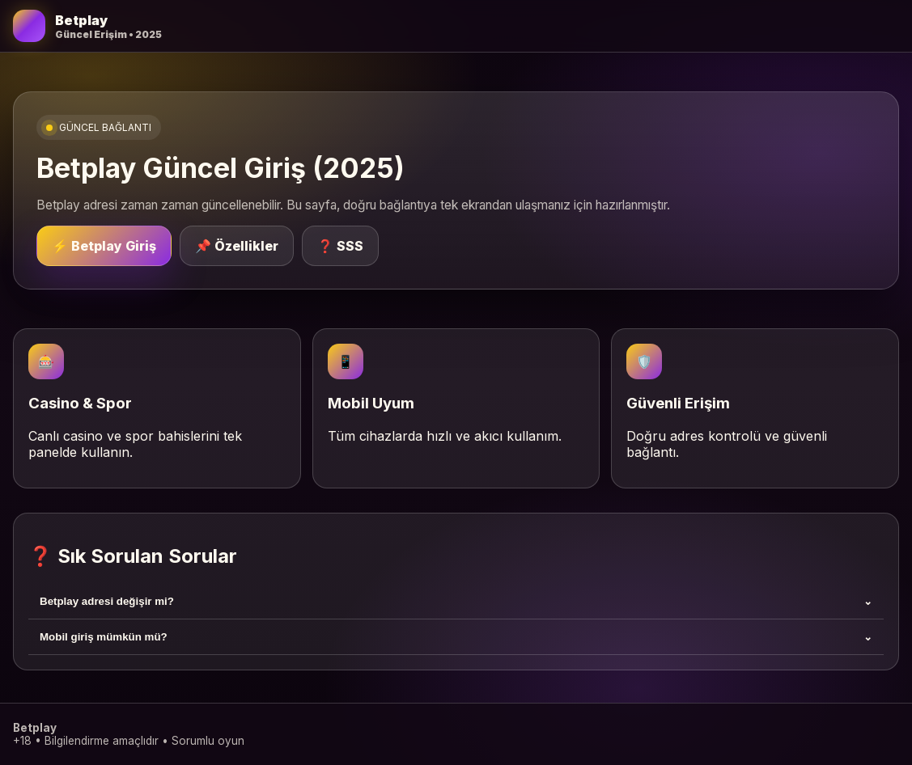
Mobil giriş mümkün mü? (456, 637)
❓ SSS (340, 246)
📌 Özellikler (236, 246)
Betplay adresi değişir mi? (456, 601)
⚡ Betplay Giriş (104, 246)
